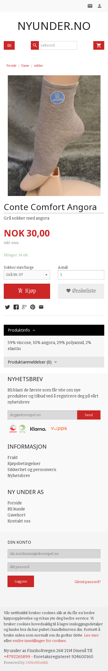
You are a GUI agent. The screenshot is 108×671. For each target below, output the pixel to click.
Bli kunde (16, 509)
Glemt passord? (88, 582)
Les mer (91, 635)
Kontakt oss (19, 521)
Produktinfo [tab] (19, 330)
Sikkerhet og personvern (31, 469)
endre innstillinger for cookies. (40, 641)
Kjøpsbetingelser (24, 463)
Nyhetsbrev (18, 475)
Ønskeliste (81, 291)
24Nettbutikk (37, 662)
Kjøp (27, 291)
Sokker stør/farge (19, 268)
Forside (11, 66)
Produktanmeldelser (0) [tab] (30, 362)
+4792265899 (17, 656)
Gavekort (16, 515)
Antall (63, 268)
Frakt (12, 457)
